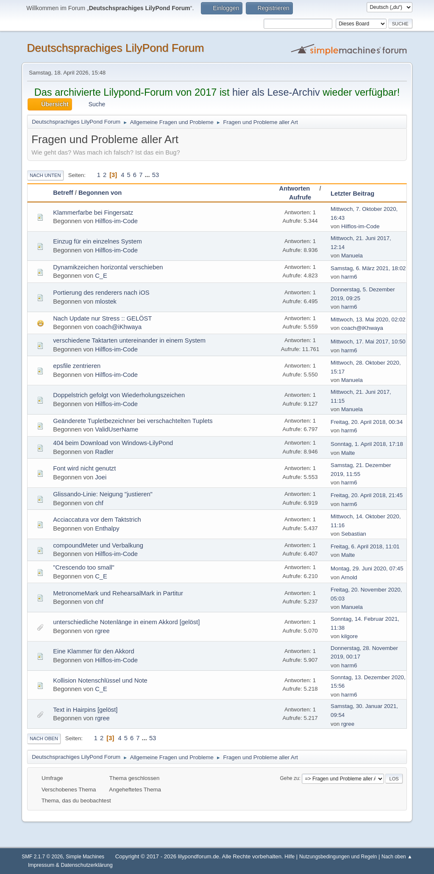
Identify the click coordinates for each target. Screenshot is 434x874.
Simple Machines (85, 857)
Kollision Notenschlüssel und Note (100, 680)
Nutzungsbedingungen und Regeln (338, 857)
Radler (104, 451)
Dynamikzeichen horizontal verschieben (108, 267)
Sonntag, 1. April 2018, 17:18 (367, 444)
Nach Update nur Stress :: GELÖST (102, 318)
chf (99, 503)
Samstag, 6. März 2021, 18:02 (368, 268)
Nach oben (44, 738)
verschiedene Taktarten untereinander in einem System (129, 340)
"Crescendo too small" (83, 567)
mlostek (106, 301)
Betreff (63, 192)
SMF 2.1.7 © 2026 (42, 857)
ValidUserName (116, 429)
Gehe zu (289, 778)
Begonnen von (100, 192)
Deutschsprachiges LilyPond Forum (115, 47)
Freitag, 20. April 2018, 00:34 (367, 422)
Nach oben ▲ (396, 857)
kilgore (349, 636)
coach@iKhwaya (118, 327)
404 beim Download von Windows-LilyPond (113, 443)
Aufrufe (300, 197)
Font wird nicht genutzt (84, 468)
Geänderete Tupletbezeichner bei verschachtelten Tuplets (132, 421)
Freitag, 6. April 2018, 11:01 (365, 546)
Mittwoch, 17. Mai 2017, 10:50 (368, 341)
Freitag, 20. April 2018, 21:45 (367, 495)
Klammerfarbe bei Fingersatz (93, 212)
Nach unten (45, 175)
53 (155, 174)
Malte (348, 453)
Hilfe (289, 857)
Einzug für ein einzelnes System (97, 241)
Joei (100, 477)
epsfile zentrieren (76, 365)
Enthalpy (107, 528)
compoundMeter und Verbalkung (98, 545)
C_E (101, 275)
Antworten (298, 188)
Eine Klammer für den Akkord (93, 651)
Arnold (349, 577)
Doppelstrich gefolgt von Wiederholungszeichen (119, 395)
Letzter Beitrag (352, 193)
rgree (102, 631)
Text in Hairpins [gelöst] (85, 709)
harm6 (349, 277)
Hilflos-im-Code (116, 221)
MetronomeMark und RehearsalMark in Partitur (118, 593)
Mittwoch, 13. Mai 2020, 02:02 (368, 319)
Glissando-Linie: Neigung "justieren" (103, 494)
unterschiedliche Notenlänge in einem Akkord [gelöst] (126, 622)
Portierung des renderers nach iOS (101, 292)
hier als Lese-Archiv (276, 92)
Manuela (352, 255)
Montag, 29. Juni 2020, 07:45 (367, 568)
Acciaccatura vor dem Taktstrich (97, 519)
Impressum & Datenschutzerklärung (70, 865)
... (148, 174)
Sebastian (353, 534)
